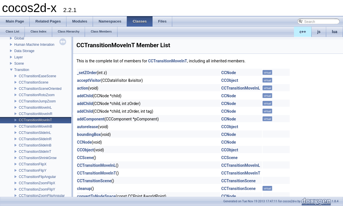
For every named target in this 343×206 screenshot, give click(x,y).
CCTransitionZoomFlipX (37, 183)
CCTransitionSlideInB (35, 145)
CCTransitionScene (33, 82)
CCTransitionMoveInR (35, 114)
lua (334, 31)
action (82, 88)
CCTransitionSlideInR (35, 139)
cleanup (84, 188)
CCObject (229, 80)
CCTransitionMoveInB (35, 126)
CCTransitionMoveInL (35, 108)
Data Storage (24, 51)
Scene (19, 64)
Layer (18, 57)
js (318, 31)
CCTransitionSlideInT (35, 152)
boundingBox (89, 134)
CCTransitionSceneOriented (40, 89)
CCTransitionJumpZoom (37, 101)
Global (19, 38)
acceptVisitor (89, 80)
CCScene (85, 157)
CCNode (228, 72)
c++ (303, 31)
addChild (85, 96)
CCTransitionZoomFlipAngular (42, 196)
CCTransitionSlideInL (35, 133)
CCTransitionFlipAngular (37, 177)
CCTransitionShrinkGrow (37, 158)
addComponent (90, 119)
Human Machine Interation (34, 45)
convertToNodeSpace (96, 196)
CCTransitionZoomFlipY (37, 189)
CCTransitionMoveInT (35, 120)
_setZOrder (87, 72)
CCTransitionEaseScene (37, 76)
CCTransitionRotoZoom (37, 95)
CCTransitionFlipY (32, 171)
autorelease (87, 126)
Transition (21, 70)
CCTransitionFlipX (32, 164)
